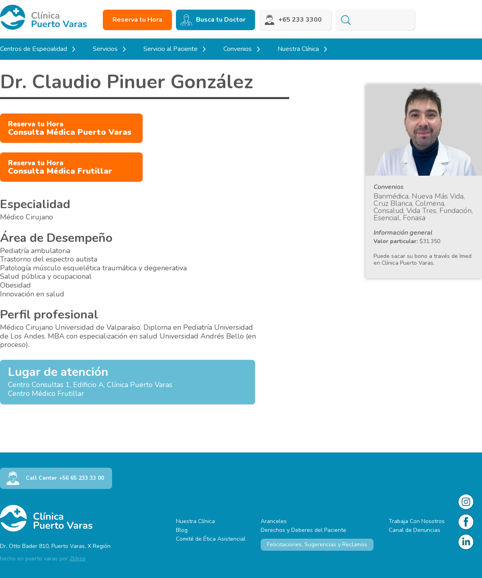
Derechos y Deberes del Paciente (303, 530)
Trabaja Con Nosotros (417, 521)
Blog (182, 530)
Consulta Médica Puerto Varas (69, 129)
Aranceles (274, 521)
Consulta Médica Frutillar (60, 167)
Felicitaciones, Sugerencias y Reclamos (317, 544)
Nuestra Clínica (195, 521)
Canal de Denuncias (414, 530)
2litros (77, 558)
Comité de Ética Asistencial (210, 539)
